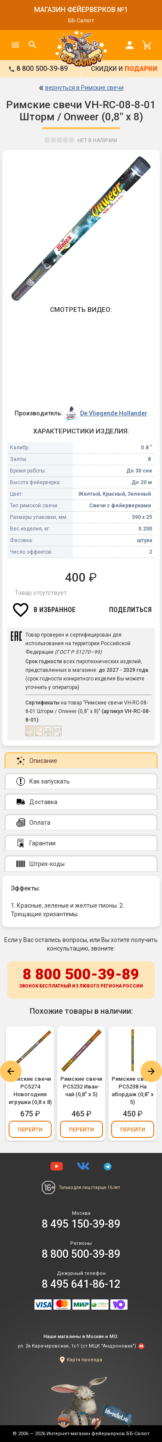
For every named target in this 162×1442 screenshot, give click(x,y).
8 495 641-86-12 (81, 1284)
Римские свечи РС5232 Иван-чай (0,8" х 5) (81, 1087)
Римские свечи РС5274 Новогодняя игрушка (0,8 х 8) (30, 1090)
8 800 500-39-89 (81, 978)
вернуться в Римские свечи (84, 87)
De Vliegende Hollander (113, 413)
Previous (11, 1071)
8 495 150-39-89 (81, 1224)
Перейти (30, 1129)
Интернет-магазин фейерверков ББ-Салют (98, 1433)
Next (151, 1071)
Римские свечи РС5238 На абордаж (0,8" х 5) (133, 1090)
